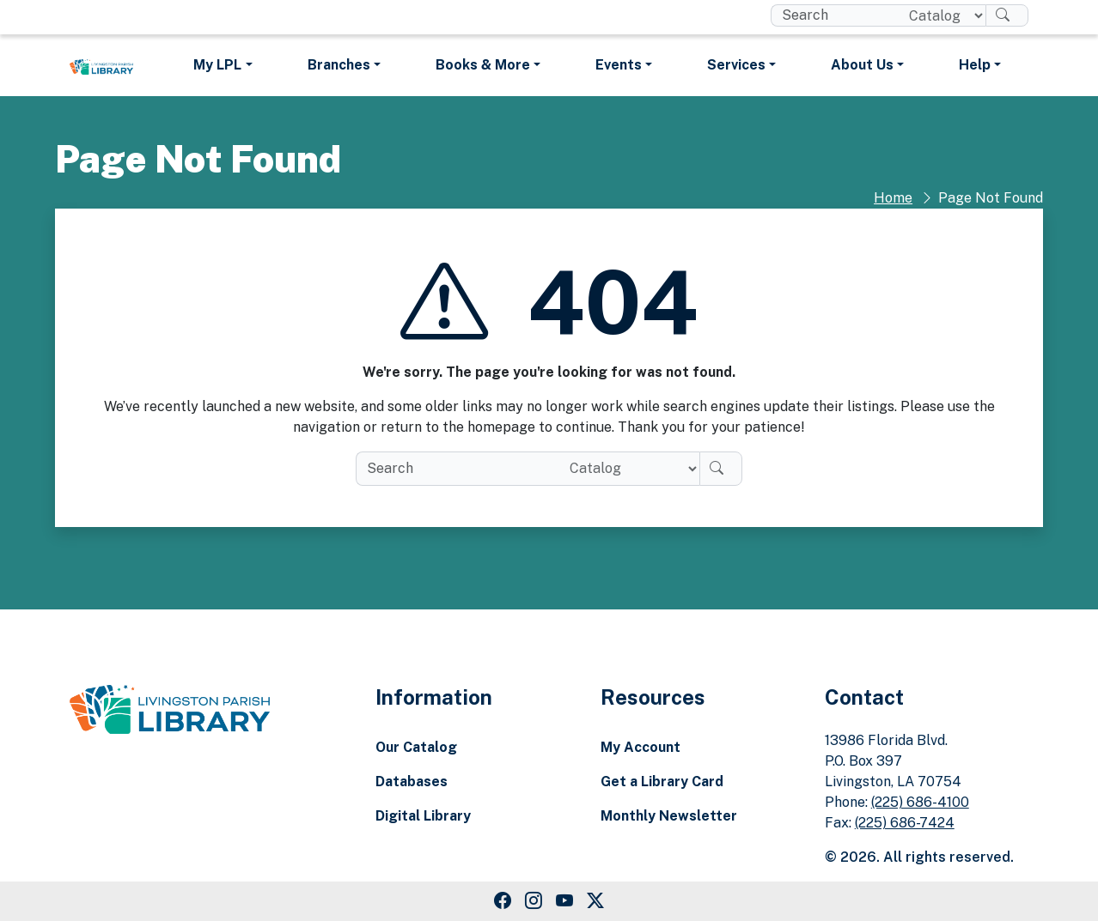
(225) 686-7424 (905, 823)
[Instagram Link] (533, 901)
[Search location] (940, 15)
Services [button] (736, 65)
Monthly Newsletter (669, 816)
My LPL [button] (217, 65)
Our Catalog (416, 747)
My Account (640, 747)
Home (893, 198)
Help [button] (975, 65)
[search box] (833, 15)
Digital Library (423, 816)
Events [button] (618, 65)
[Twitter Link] (595, 901)
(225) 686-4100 (920, 802)
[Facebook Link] (502, 901)
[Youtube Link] (564, 901)
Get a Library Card (662, 781)
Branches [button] (339, 65)
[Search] (1006, 15)
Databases (411, 781)
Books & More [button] (483, 65)
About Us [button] (862, 65)
